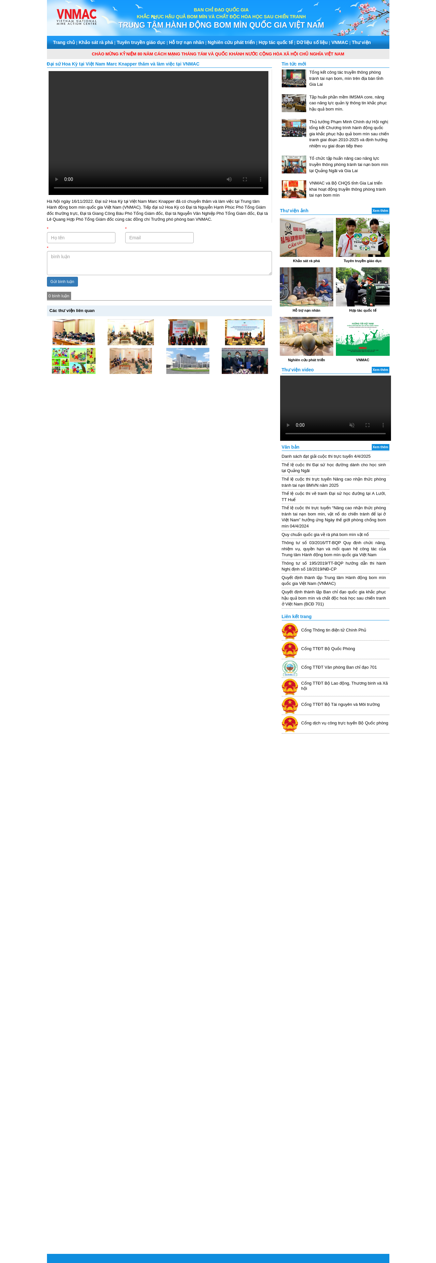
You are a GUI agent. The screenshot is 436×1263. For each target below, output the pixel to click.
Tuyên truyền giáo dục (141, 42)
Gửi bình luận (62, 281)
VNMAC (339, 42)
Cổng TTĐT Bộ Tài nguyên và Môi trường (340, 704)
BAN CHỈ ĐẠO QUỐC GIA (221, 9)
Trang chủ (64, 42)
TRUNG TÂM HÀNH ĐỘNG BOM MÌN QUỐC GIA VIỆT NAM (221, 25)
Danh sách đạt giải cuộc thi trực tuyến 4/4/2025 (326, 456)
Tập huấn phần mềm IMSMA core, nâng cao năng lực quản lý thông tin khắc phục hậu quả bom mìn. (348, 103)
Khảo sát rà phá (96, 42)
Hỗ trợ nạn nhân (186, 42)
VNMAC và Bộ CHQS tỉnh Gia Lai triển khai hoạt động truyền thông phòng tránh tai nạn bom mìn (347, 189)
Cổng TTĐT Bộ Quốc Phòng (328, 648)
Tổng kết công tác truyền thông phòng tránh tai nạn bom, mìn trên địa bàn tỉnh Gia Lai (346, 78)
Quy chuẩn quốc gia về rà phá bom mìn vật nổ (325, 534)
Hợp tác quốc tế (276, 42)
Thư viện (361, 42)
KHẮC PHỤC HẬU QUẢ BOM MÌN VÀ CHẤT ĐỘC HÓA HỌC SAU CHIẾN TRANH (221, 16)
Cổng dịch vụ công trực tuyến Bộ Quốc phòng (344, 723)
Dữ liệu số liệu (312, 42)
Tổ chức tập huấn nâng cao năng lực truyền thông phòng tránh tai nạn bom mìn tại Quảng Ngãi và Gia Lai (348, 164)
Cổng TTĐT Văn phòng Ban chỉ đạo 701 (339, 667)
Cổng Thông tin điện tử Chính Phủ (333, 630)
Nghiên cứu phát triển (231, 42)
